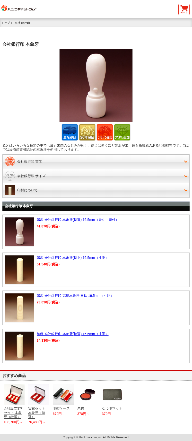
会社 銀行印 (22, 23)
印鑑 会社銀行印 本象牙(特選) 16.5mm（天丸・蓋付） (78, 220)
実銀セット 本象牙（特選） (38, 401)
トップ (5, 23)
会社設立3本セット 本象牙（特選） (14, 401)
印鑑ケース (63, 397)
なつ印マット (112, 397)
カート (184, 12)
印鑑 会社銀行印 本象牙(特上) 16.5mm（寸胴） (73, 258)
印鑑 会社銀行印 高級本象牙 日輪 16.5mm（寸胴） (75, 296)
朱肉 (87, 397)
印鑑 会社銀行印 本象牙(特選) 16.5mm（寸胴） (73, 334)
